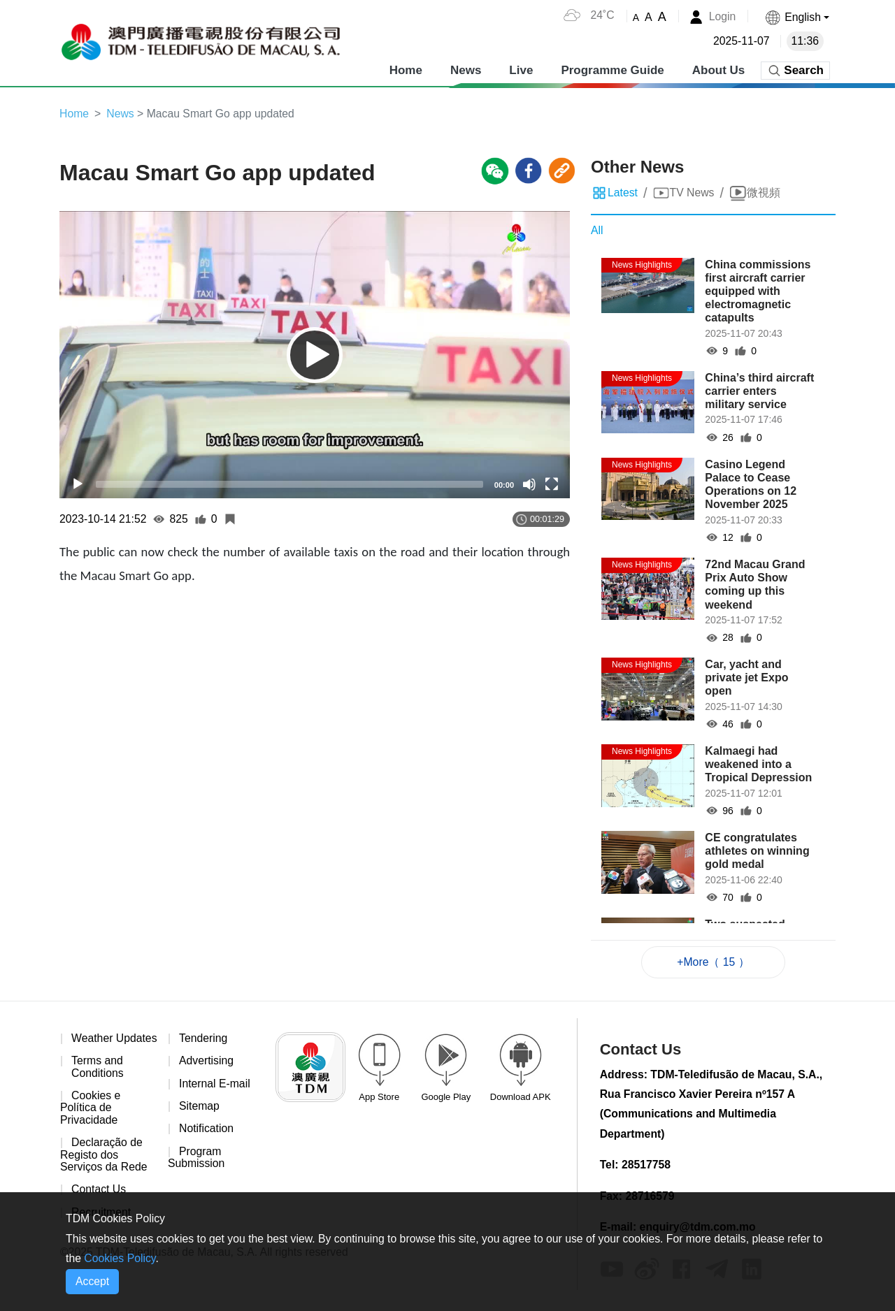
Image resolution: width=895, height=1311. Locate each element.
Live (521, 69)
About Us (718, 69)
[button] (796, 17)
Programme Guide (612, 69)
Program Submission (197, 1159)
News (465, 69)
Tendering (203, 1039)
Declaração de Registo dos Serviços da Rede (104, 1168)
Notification (206, 1130)
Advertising (206, 1062)
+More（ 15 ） (713, 962)
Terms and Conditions (97, 1080)
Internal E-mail (215, 1084)
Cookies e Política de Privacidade (90, 1121)
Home (405, 69)
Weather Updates (86, 1045)
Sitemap (199, 1107)
